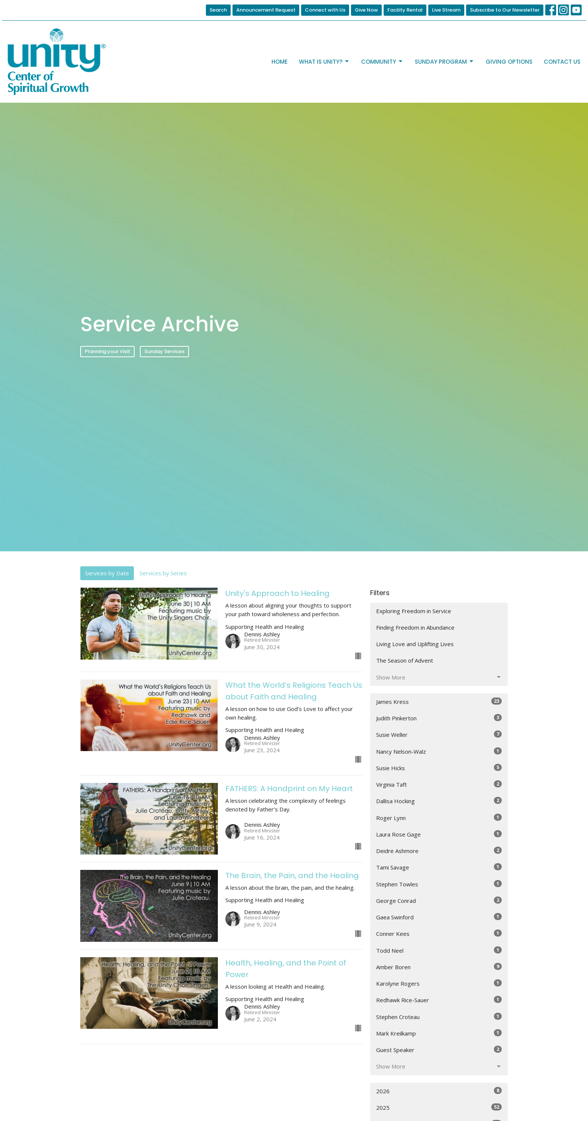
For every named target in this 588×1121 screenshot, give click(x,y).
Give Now (366, 9)
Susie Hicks (439, 768)
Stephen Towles (439, 884)
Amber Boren (439, 967)
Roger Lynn (439, 818)
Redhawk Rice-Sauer (439, 1000)
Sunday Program (444, 62)
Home (280, 62)
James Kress (439, 701)
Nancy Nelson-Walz (439, 751)
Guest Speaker (439, 1050)
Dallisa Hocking (439, 801)
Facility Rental (405, 9)
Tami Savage (439, 867)
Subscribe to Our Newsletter (505, 9)
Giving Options (509, 62)
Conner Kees (439, 933)
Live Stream (446, 9)
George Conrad (439, 900)
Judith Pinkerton (439, 718)
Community (382, 62)
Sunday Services (164, 351)
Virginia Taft (439, 784)
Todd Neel (439, 950)
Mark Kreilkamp (439, 1033)
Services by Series (163, 573)
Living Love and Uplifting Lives (415, 644)
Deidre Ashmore (439, 851)
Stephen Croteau (439, 1017)
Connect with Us (325, 9)
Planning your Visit (107, 351)
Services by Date (107, 573)
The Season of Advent (404, 660)
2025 (439, 1107)
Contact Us (562, 62)
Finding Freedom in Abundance (415, 627)
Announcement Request (266, 9)
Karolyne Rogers (439, 983)
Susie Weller (439, 734)
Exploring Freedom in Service (413, 611)
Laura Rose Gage (439, 834)
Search (218, 9)
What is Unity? (324, 62)
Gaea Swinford (439, 917)
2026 (439, 1091)
